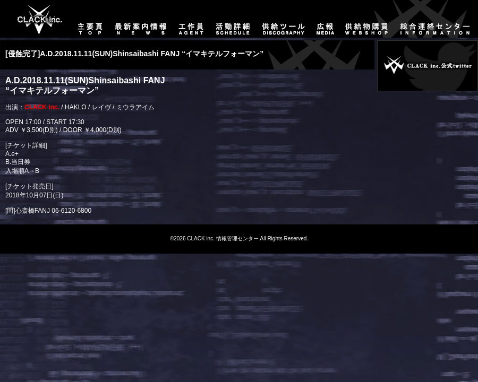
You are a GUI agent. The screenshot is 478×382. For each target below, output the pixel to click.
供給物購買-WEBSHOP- (367, 19)
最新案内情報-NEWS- (141, 19)
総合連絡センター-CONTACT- (436, 19)
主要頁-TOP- (35, 19)
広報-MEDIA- (325, 19)
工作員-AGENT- (191, 19)
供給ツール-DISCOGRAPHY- (284, 19)
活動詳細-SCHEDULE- (233, 19)
